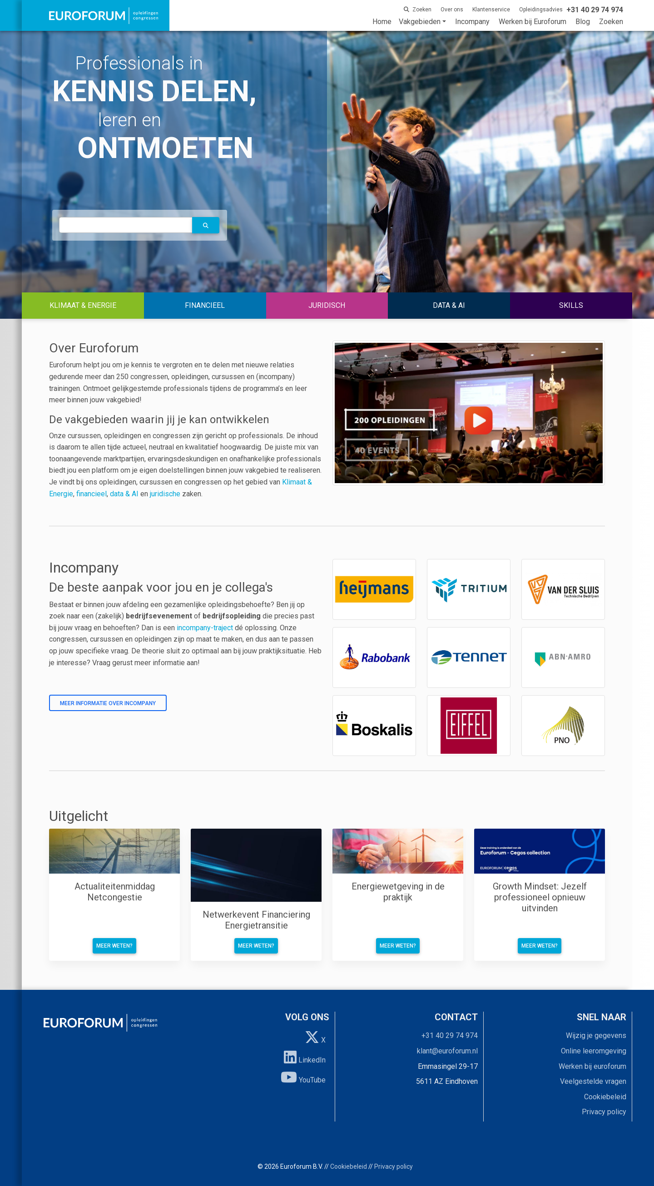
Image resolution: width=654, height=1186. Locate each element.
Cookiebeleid (605, 1096)
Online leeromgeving (593, 1051)
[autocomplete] (126, 225)
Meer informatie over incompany (108, 703)
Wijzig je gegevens (596, 1035)
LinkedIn (305, 1057)
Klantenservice (491, 9)
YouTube (303, 1077)
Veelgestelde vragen (593, 1081)
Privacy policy (604, 1111)
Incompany (472, 21)
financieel (91, 493)
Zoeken (611, 21)
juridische (165, 493)
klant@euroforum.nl (447, 1051)
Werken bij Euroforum (532, 21)
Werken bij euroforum (592, 1066)
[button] (205, 225)
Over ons (452, 9)
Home (381, 21)
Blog (582, 21)
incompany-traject (205, 627)
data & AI (125, 493)
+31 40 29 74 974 (449, 1035)
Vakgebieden (420, 21)
